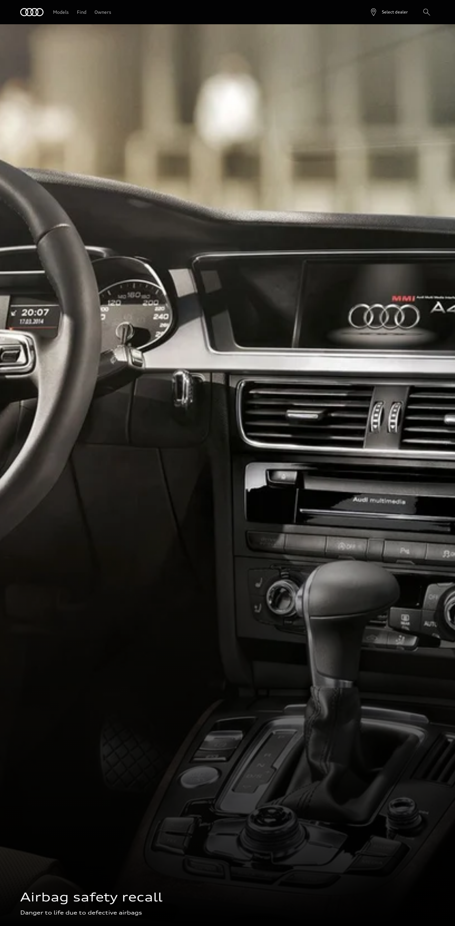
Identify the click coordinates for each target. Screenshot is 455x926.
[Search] (427, 12)
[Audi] (32, 12)
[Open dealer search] (389, 12)
